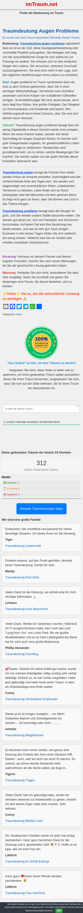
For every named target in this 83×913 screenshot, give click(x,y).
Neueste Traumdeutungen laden (41, 508)
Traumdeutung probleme (20, 211)
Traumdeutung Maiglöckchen (24, 735)
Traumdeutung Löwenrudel (23, 545)
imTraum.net (41, 4)
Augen (18, 314)
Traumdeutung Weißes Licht (24, 821)
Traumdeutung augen (17, 172)
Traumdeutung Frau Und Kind (25, 893)
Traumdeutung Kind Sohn (22, 577)
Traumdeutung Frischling (21, 654)
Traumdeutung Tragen (20, 780)
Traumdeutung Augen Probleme (40, 31)
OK (59, 911)
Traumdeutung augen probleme (42, 43)
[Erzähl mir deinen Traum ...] (41, 409)
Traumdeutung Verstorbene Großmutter (31, 699)
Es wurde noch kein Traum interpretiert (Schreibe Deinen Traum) (41, 37)
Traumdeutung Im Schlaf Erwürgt (27, 861)
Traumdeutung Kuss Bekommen (26, 609)
